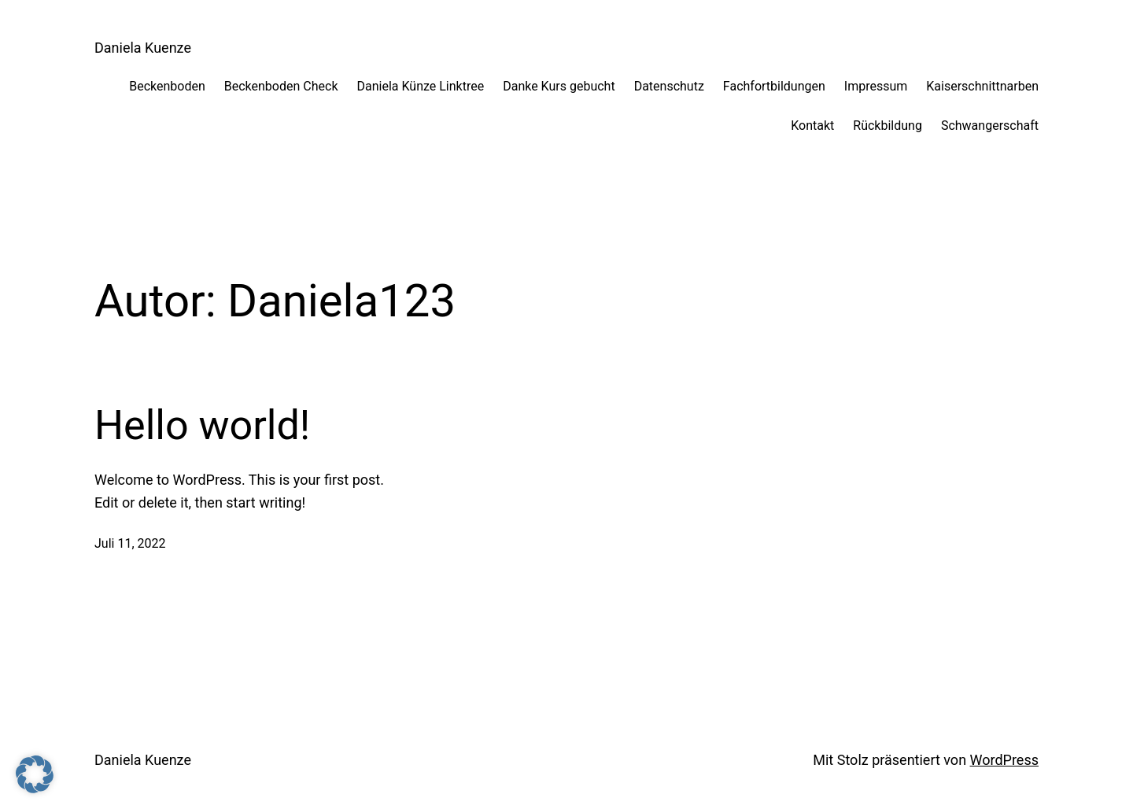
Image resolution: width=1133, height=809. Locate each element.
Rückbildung (887, 125)
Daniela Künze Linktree (420, 86)
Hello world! (202, 425)
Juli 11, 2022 (129, 543)
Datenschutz (669, 86)
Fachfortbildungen (774, 86)
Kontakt (812, 125)
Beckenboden (167, 86)
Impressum (876, 86)
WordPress (1004, 760)
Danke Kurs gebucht (558, 86)
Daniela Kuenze (142, 47)
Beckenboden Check (281, 86)
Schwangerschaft (990, 125)
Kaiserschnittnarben (982, 86)
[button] (34, 774)
